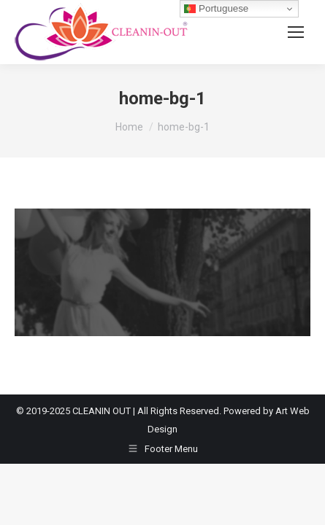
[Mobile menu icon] (295, 32)
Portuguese (216, 9)
